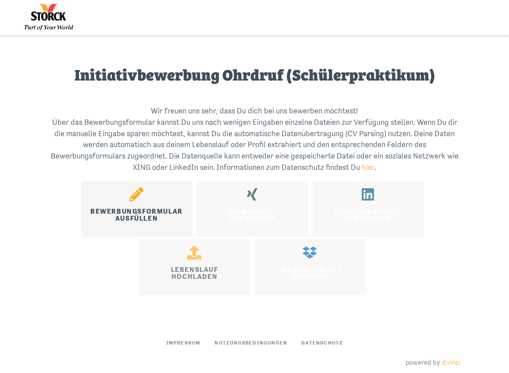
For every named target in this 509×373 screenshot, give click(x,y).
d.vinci (451, 362)
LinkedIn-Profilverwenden (368, 204)
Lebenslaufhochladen (194, 263)
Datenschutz (322, 343)
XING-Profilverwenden (253, 204)
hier (368, 167)
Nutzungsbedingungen (250, 343)
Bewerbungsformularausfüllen (136, 204)
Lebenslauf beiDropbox (310, 263)
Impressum (183, 343)
